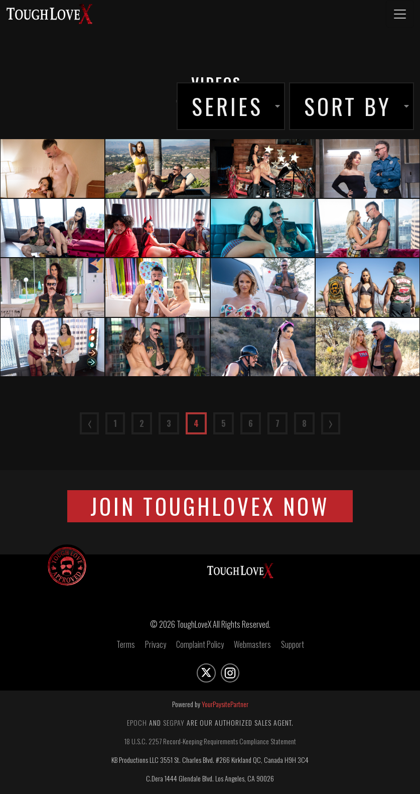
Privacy (155, 647)
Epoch (137, 725)
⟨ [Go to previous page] (89, 423)
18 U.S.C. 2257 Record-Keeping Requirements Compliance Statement (210, 743)
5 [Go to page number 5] (223, 423)
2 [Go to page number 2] (141, 423)
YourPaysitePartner (225, 706)
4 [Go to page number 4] (196, 423)
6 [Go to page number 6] (250, 423)
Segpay (174, 725)
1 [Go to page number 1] (115, 423)
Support (292, 647)
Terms (125, 647)
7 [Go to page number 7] (277, 423)
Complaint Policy (200, 647)
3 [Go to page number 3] (169, 423)
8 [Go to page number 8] (304, 423)
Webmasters (252, 647)
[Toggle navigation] (400, 14)
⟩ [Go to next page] (330, 423)
